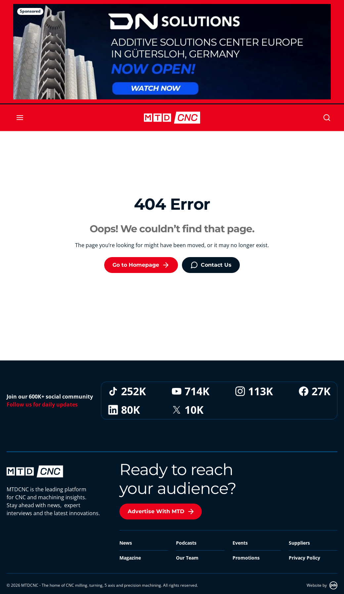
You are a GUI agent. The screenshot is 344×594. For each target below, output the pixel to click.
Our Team (187, 558)
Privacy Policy (304, 558)
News (125, 543)
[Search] (327, 117)
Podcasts (186, 543)
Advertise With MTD (161, 511)
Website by (322, 585)
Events (240, 543)
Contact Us (211, 265)
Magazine (130, 558)
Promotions (246, 558)
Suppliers (299, 543)
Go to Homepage (141, 265)
